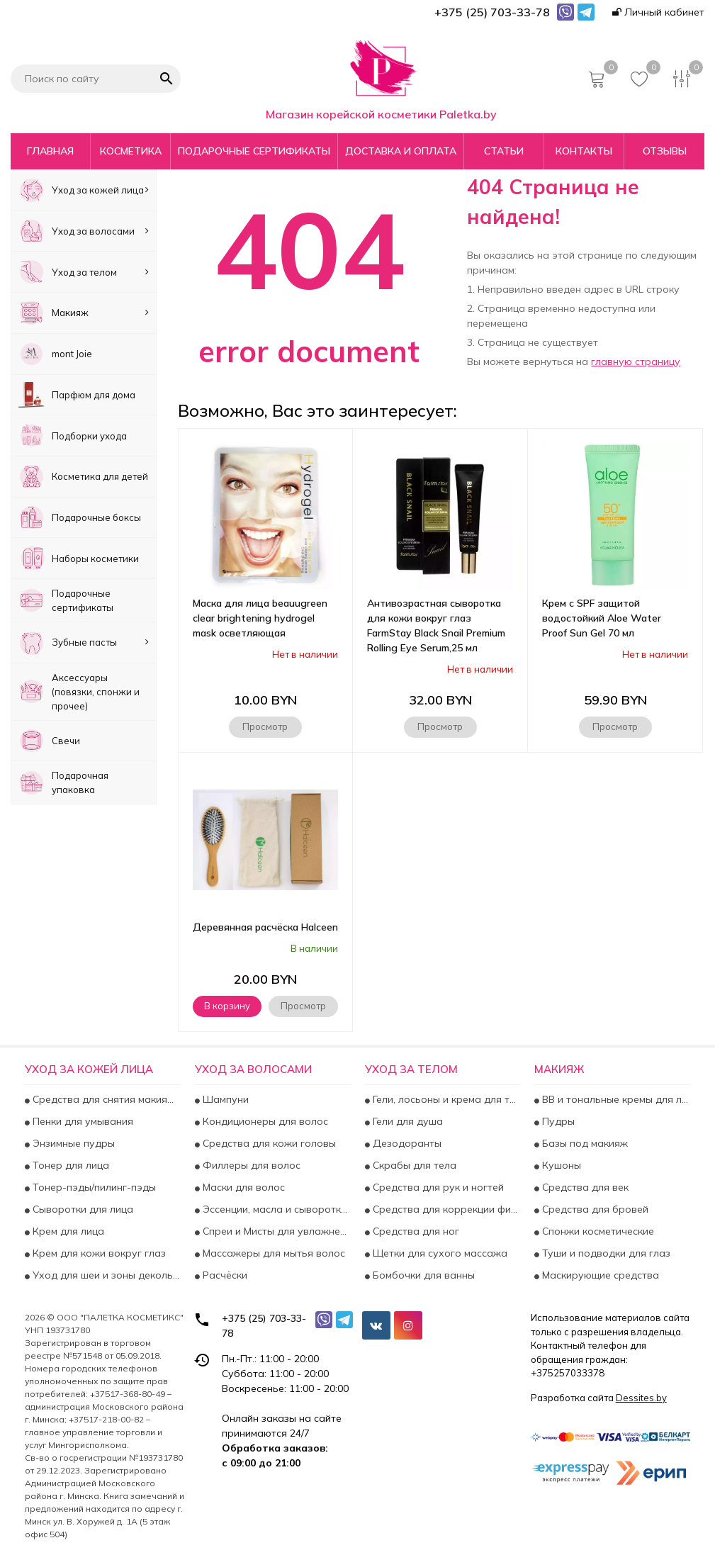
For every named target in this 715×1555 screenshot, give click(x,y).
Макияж (83, 313)
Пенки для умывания (81, 1121)
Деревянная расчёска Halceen (265, 927)
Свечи (49, 741)
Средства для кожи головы (268, 1143)
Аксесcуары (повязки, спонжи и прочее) (79, 692)
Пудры (557, 1121)
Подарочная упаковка (63, 783)
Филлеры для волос (250, 1165)
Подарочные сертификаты (254, 151)
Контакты (584, 151)
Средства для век (584, 1187)
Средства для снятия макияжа (105, 1099)
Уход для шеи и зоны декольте (105, 1275)
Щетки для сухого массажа (438, 1253)
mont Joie (55, 354)
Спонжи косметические (596, 1231)
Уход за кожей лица (83, 190)
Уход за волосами (83, 231)
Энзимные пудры (72, 1143)
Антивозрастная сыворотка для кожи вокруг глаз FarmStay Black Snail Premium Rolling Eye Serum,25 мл (436, 625)
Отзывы (665, 151)
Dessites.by (641, 1397)
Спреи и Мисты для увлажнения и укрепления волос (275, 1231)
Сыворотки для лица (81, 1209)
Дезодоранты (405, 1143)
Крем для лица (67, 1231)
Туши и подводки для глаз (604, 1253)
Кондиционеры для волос (264, 1121)
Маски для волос (242, 1187)
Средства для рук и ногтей (437, 1187)
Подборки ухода (72, 435)
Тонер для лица (69, 1165)
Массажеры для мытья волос (272, 1253)
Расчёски (223, 1275)
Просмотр (265, 726)
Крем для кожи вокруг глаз (98, 1253)
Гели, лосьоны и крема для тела (445, 1099)
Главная (50, 151)
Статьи (504, 151)
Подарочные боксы (79, 518)
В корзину (227, 1005)
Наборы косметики (78, 558)
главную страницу (635, 361)
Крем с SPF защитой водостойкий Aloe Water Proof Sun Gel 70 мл (601, 618)
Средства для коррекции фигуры (445, 1209)
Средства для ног (414, 1231)
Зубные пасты (83, 642)
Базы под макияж (583, 1143)
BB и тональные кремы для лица (614, 1099)
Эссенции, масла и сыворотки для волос (275, 1209)
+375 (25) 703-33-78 (264, 1326)
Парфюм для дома (76, 395)
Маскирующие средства (599, 1275)
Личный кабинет (658, 12)
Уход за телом (83, 272)
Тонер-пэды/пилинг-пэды (93, 1187)
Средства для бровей (593, 1209)
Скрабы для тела (413, 1165)
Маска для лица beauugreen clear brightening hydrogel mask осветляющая (260, 618)
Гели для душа (406, 1121)
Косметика (131, 151)
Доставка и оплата (400, 151)
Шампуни (224, 1099)
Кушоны (560, 1165)
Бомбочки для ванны (422, 1275)
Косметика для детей (83, 477)
